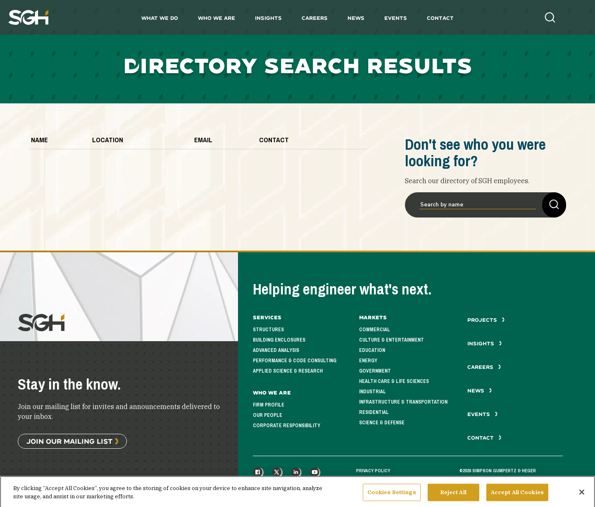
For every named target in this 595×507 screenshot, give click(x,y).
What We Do (159, 18)
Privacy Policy (373, 470)
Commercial (374, 329)
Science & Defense (382, 422)
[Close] (582, 495)
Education (372, 350)
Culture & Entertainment (391, 339)
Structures (268, 329)
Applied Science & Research (288, 370)
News (355, 18)
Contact (440, 18)
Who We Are (216, 18)
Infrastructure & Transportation (403, 402)
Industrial (372, 391)
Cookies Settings (391, 495)
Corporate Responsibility (286, 425)
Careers (315, 18)
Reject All (453, 495)
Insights (268, 18)
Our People (267, 415)
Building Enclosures (279, 339)
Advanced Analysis (276, 350)
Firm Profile (268, 404)
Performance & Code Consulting (294, 360)
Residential (374, 412)
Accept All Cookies (517, 495)
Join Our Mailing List (69, 441)
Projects (486, 320)
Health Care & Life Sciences (394, 381)
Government (375, 370)
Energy (368, 360)
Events (395, 18)
